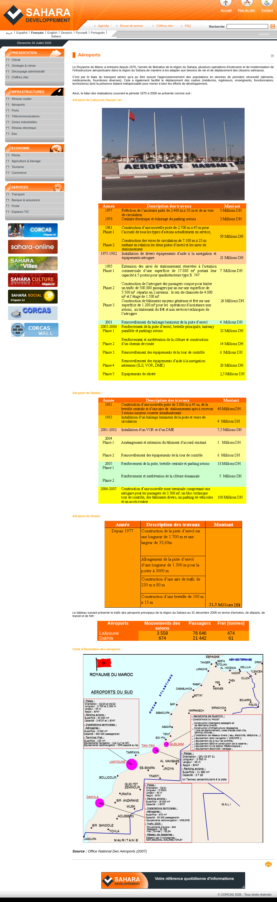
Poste (15, 206)
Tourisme (18, 167)
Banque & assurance (26, 200)
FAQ (188, 25)
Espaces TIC (20, 211)
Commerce (19, 172)
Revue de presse (131, 25)
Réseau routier (22, 98)
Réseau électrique (24, 127)
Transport (18, 194)
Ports (15, 110)
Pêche (16, 155)
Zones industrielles (24, 122)
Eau (14, 133)
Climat (16, 59)
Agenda (103, 25)
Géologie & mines (24, 65)
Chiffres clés (164, 25)
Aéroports (18, 104)
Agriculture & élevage (26, 161)
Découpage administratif (28, 71)
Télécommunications (26, 116)
